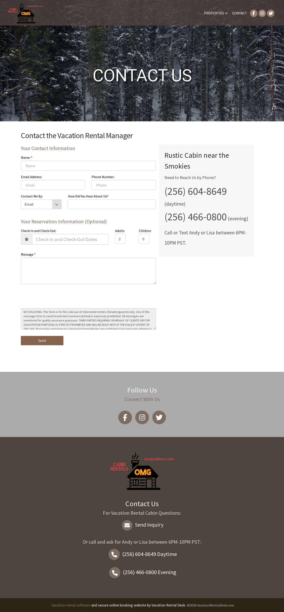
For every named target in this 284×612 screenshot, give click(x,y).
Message (28, 254)
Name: (26, 157)
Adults (119, 231)
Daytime (142, 554)
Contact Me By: (32, 196)
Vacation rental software (70, 605)
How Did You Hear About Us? (88, 196)
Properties (216, 13)
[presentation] (53, 296)
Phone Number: (102, 177)
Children (145, 231)
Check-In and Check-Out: (38, 231)
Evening (142, 572)
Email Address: (31, 177)
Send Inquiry (142, 524)
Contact (239, 13)
